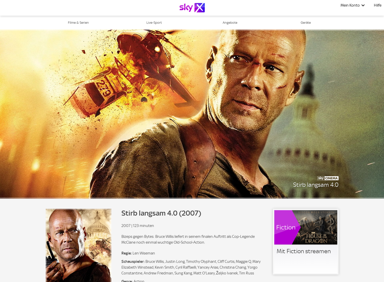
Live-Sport (154, 22)
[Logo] (192, 7)
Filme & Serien (78, 22)
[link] (306, 241)
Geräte (306, 22)
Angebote (230, 22)
